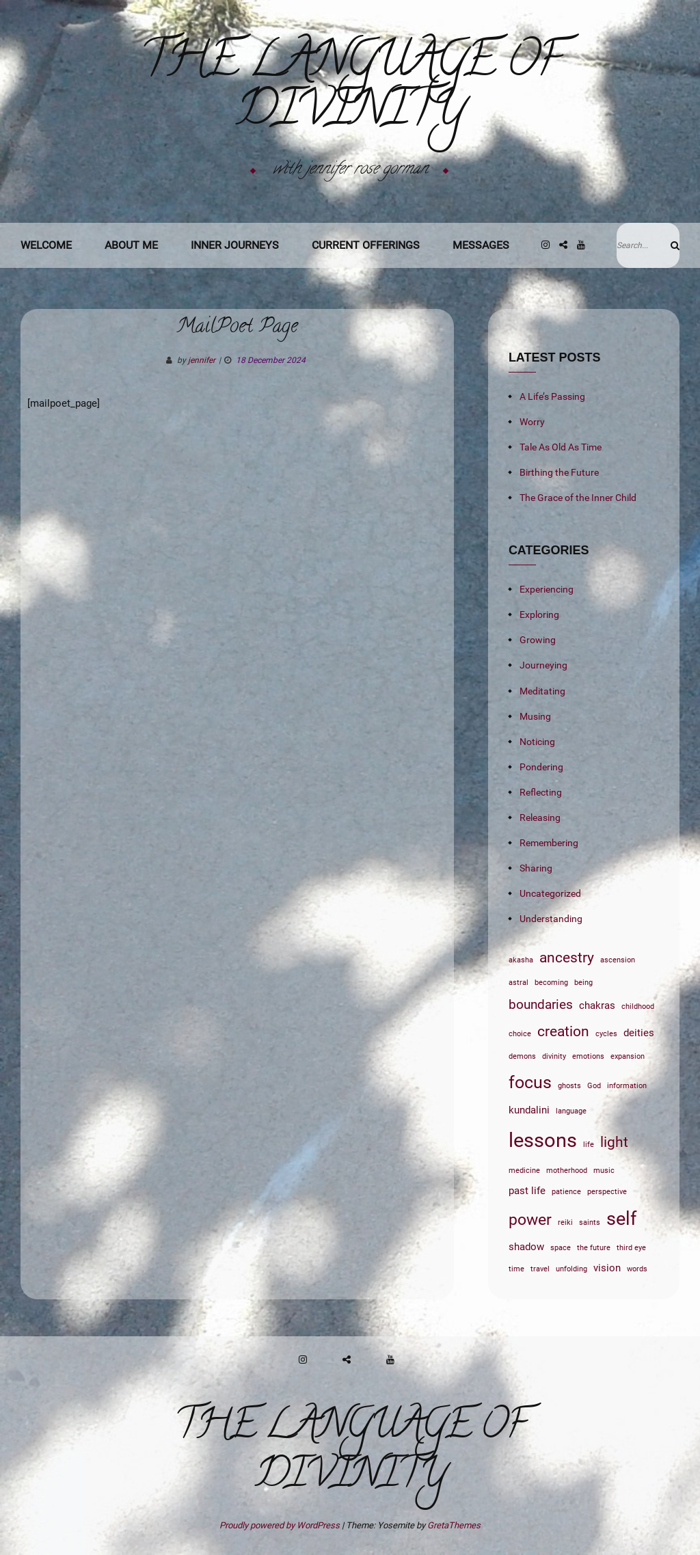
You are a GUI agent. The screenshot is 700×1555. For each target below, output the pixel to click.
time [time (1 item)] (516, 1269)
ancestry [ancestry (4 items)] (566, 957)
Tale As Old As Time (561, 447)
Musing (535, 716)
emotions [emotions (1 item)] (588, 1056)
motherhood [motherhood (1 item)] (566, 1170)
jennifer (201, 360)
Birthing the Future (559, 472)
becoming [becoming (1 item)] (551, 982)
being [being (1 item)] (583, 982)
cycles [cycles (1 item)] (606, 1033)
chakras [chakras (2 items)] (597, 1005)
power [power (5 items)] (530, 1219)
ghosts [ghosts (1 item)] (569, 1085)
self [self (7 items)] (621, 1219)
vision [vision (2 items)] (607, 1268)
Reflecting (541, 792)
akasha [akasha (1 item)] (521, 960)
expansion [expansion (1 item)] (627, 1056)
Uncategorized (550, 893)
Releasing (540, 817)
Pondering (541, 766)
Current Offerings (366, 245)
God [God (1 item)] (594, 1085)
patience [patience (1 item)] (566, 1191)
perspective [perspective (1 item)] (607, 1191)
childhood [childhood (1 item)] (637, 1006)
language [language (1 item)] (571, 1111)
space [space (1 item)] (560, 1247)
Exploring (539, 614)
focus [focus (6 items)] (530, 1082)
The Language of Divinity (350, 89)
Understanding (551, 918)
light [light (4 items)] (614, 1141)
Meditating (542, 691)
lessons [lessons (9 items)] (543, 1140)
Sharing (536, 868)
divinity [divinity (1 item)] (554, 1056)
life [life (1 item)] (588, 1144)
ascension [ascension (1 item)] (617, 960)
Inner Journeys (235, 245)
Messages (481, 245)
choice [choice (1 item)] (520, 1033)
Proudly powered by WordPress (280, 1525)
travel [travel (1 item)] (540, 1269)
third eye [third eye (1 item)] (631, 1247)
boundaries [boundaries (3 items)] (541, 1004)
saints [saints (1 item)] (589, 1222)
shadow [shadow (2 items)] (526, 1247)
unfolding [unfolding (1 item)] (571, 1269)
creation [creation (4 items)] (563, 1031)
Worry (532, 421)
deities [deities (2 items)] (638, 1033)
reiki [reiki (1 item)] (565, 1222)
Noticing (537, 741)
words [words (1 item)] (637, 1269)
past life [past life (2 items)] (527, 1191)
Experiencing (547, 589)
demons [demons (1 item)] (522, 1056)
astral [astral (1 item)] (518, 982)
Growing (538, 639)
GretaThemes (454, 1525)
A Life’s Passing (552, 396)
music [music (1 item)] (604, 1170)
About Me (131, 245)
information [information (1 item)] (627, 1085)
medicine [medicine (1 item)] (524, 1170)
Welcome (46, 245)
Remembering (549, 842)
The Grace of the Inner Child (578, 497)
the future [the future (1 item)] (593, 1247)
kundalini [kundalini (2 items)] (529, 1110)
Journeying (543, 665)
